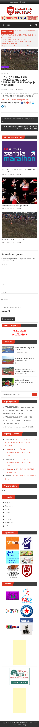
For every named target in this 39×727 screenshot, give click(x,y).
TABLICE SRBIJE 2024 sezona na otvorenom (19, 407)
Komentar (4, 264)
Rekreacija (8, 516)
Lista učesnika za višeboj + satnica (15, 206)
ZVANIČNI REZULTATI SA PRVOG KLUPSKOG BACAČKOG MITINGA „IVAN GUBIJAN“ (20, 442)
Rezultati (8, 519)
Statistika (8, 526)
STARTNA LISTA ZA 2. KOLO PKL (14, 240)
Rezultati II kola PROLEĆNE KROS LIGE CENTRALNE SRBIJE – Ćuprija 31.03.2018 (20, 127)
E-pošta (4, 292)
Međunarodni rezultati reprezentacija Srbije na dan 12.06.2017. (24, 382)
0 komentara (20, 89)
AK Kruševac (16, 174)
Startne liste (5, 67)
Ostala (7, 509)
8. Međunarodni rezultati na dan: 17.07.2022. (15, 46)
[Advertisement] (19, 652)
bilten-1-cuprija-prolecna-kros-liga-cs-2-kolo (15, 100)
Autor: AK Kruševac (7, 89)
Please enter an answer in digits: (11, 307)
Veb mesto (4, 300)
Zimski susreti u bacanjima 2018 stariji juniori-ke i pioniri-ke (18, 120)
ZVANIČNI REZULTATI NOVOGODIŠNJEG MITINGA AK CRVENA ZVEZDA (18, 452)
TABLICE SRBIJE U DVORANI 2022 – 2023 (14, 39)
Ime (2, 285)
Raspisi (7, 512)
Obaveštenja (9, 506)
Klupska (8, 502)
